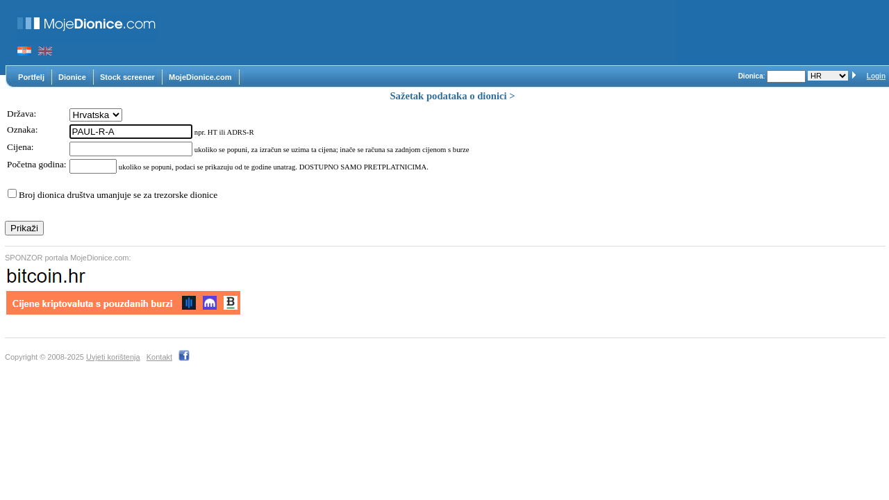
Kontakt (159, 357)
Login (876, 76)
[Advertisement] (423, 32)
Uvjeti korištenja (113, 357)
